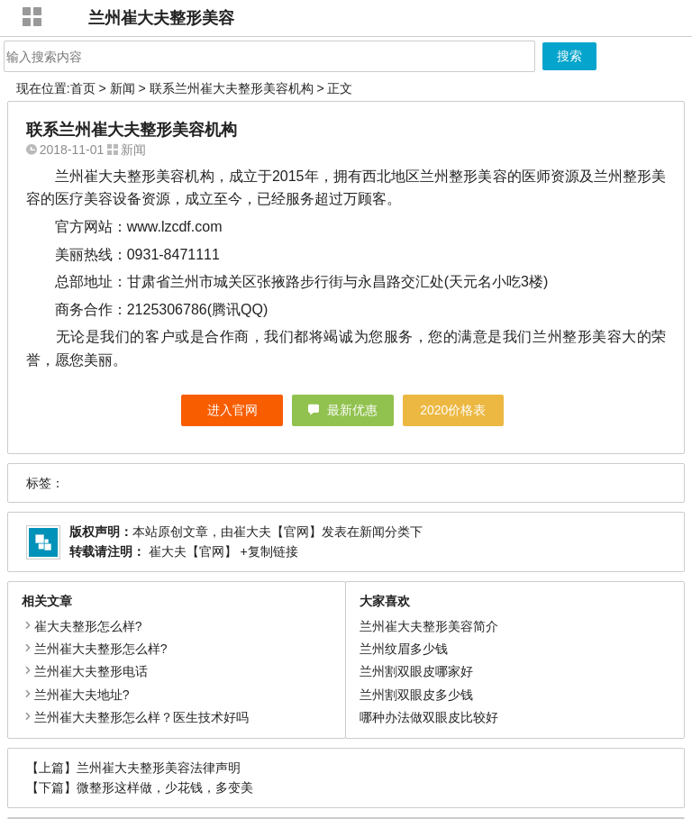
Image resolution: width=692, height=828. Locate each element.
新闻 (122, 88)
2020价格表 (453, 410)
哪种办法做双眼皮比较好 (429, 717)
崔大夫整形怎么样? (88, 626)
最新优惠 (352, 410)
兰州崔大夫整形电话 (91, 671)
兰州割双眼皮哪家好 (416, 671)
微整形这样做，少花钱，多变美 (165, 787)
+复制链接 (267, 551)
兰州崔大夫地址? (82, 694)
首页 (83, 88)
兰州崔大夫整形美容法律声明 (159, 767)
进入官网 (232, 410)
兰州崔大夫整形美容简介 (429, 626)
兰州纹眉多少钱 (404, 648)
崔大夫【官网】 (277, 531)
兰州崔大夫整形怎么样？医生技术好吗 (141, 717)
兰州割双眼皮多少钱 (416, 694)
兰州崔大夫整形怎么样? (101, 648)
